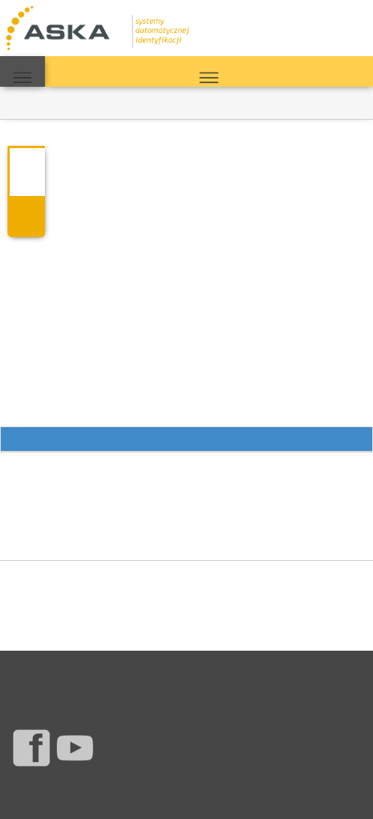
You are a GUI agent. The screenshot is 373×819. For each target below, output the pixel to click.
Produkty (28, 671)
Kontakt (99, 671)
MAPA (22, 71)
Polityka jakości (279, 671)
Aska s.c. (107, 792)
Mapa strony (218, 671)
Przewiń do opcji (186, 440)
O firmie (136, 671)
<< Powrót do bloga (42, 102)
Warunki (172, 671)
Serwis (64, 671)
